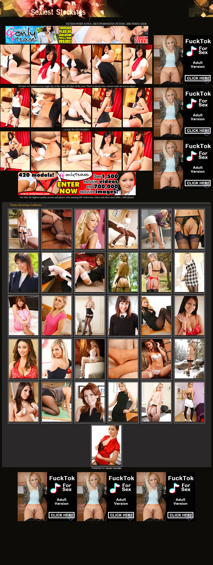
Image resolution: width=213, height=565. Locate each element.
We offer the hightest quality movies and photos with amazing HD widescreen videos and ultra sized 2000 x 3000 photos (77, 196)
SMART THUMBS (113, 468)
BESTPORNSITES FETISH (109, 23)
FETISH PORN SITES (79, 23)
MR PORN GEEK (137, 23)
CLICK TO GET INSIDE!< (77, 129)
